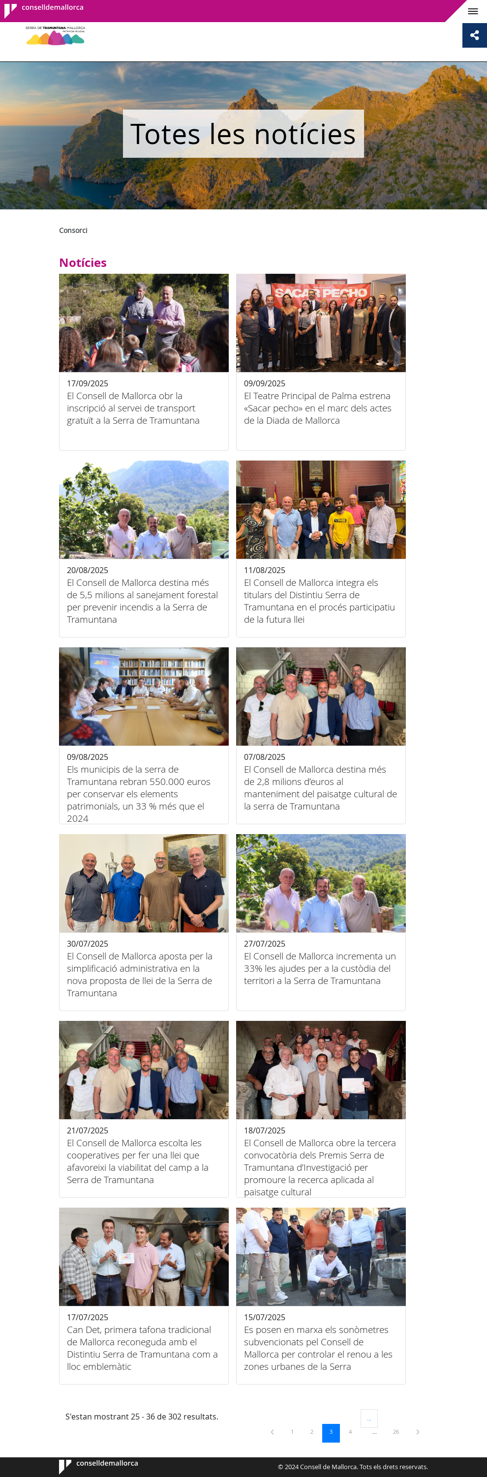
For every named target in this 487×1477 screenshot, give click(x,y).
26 (399, 1431)
